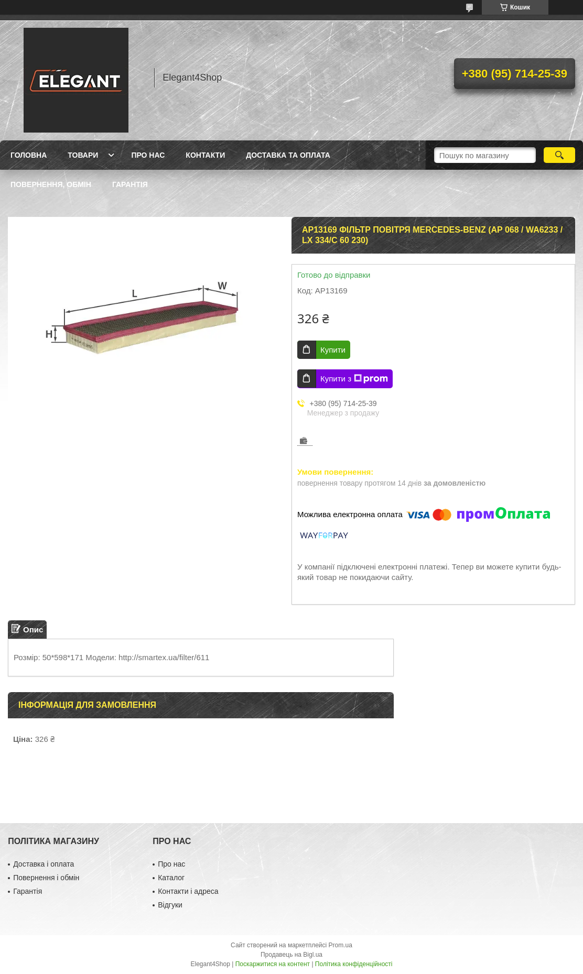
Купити (333, 349)
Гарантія (130, 184)
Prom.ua (340, 945)
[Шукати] (559, 155)
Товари (83, 155)
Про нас (148, 155)
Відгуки (170, 905)
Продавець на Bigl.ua (291, 954)
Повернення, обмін (50, 184)
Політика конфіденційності (354, 964)
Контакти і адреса (188, 891)
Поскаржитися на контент (272, 964)
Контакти (205, 155)
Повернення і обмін (46, 877)
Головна (28, 155)
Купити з (354, 379)
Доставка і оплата (43, 864)
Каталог (171, 877)
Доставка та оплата (288, 155)
